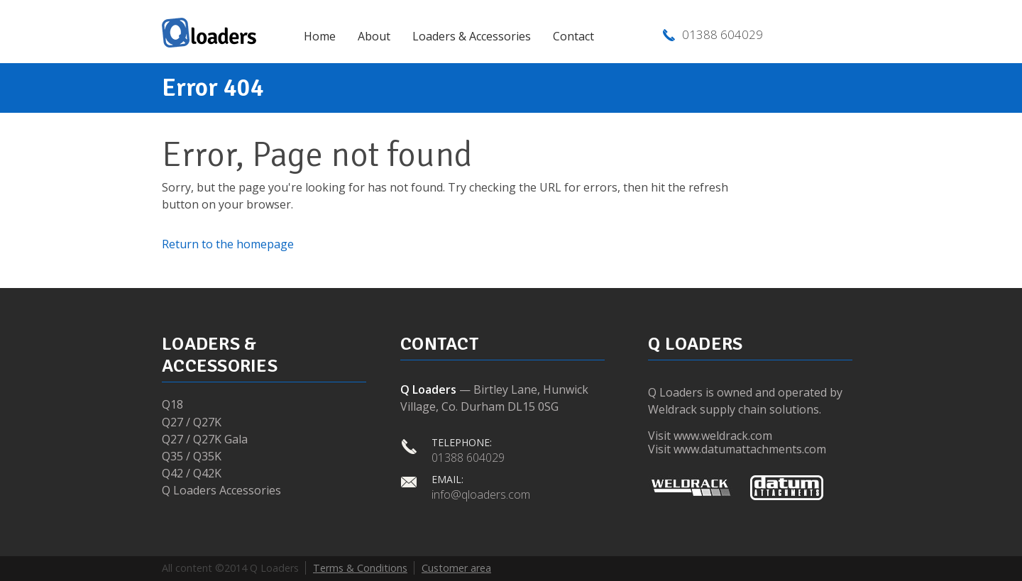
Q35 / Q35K (191, 456)
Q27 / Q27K (191, 422)
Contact (573, 36)
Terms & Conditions (360, 568)
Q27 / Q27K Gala (205, 439)
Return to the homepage (228, 244)
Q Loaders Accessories (221, 490)
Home (320, 36)
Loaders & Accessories (471, 36)
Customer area (456, 568)
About (374, 36)
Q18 (172, 404)
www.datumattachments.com (750, 449)
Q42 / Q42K (191, 473)
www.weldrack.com (723, 435)
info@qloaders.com (481, 494)
